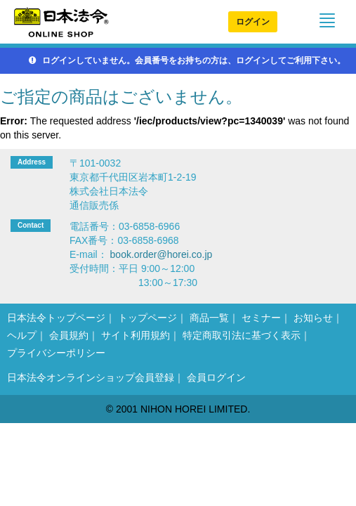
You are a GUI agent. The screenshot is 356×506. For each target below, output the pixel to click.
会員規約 (68, 335)
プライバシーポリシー (56, 352)
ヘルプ (22, 335)
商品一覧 (209, 317)
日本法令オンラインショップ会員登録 (90, 377)
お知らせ (313, 317)
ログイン (253, 22)
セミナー (261, 317)
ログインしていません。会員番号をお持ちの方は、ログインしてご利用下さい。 (187, 60)
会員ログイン (216, 377)
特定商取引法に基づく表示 (242, 335)
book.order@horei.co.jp (161, 254)
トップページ (147, 317)
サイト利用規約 (135, 335)
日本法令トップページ (56, 317)
